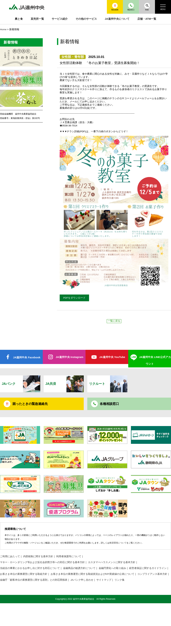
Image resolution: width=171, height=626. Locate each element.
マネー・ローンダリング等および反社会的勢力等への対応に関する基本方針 (42, 562)
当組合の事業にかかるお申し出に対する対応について (30, 568)
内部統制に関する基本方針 (38, 556)
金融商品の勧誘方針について (79, 568)
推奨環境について (117, 543)
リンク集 (120, 580)
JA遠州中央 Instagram (69, 357)
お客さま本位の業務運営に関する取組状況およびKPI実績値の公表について (92, 574)
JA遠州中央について (117, 18)
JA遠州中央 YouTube (112, 357)
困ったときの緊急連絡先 (30, 404)
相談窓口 (130, 7)
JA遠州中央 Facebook (26, 357)
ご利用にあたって (10, 556)
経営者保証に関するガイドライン (148, 568)
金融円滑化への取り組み (112, 568)
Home (3, 29)
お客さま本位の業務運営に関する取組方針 (23, 574)
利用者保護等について (68, 556)
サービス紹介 (60, 18)
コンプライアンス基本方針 (152, 574)
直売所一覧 (37, 18)
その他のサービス (86, 18)
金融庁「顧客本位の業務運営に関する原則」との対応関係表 (33, 580)
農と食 (19, 18)
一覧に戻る (114, 321)
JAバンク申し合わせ (82, 580)
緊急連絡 (114, 7)
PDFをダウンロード (74, 297)
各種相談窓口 (109, 404)
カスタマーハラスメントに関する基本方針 (111, 562)
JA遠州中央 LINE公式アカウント (155, 360)
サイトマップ (103, 580)
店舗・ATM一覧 (146, 18)
